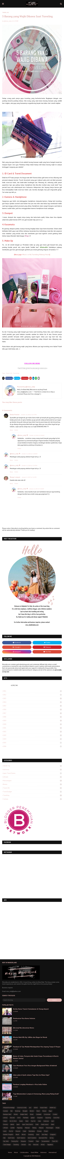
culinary (32, 799)
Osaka (24, 1131)
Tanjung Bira (14, 1141)
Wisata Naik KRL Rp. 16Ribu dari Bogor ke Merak (30, 1037)
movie (4, 1131)
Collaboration (24, 1152)
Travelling (16, 373)
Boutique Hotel (7, 1114)
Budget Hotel (23, 1114)
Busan (31, 1114)
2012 (32, 695)
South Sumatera (32, 1138)
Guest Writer (34, 1152)
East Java (12, 1117)
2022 (32, 732)
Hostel (21, 1121)
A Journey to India (21, 1107)
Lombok (12, 1128)
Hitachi (5, 1121)
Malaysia (41, 1128)
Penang (39, 1131)
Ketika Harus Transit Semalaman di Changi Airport (31, 1009)
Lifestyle (32, 777)
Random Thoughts (8, 1134)
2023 (32, 735)
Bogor (50, 1111)
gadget (33, 1117)
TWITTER (21, 368)
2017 (32, 713)
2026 (32, 746)
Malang (34, 1128)
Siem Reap (44, 1134)
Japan (18, 1124)
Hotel (26, 1121)
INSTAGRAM (32, 368)
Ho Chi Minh (13, 1121)
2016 (32, 709)
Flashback (25, 1117)
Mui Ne (11, 1131)
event (18, 1117)
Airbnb (35, 1107)
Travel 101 (9, 373)
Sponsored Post (43, 1138)
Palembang (32, 1131)
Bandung (17, 1111)
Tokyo (37, 1141)
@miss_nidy (7, 21)
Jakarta (12, 1124)
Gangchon (40, 1117)
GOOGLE (42, 368)
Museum (18, 1131)
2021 (32, 728)
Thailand (30, 1141)
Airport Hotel (43, 1107)
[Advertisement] (32, 920)
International (53, 1152)
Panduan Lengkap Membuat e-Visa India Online (30, 1084)
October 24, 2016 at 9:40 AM (36, 435)
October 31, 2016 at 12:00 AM (29, 454)
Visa (29, 1144)
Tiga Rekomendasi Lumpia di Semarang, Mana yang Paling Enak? (36, 1094)
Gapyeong (48, 1117)
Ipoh (52, 1121)
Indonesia (32, 769)
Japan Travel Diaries (32, 773)
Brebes (16, 1114)
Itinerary (5, 1124)
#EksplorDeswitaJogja (8, 1107)
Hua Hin (33, 1121)
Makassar (27, 1128)
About (16, 1152)
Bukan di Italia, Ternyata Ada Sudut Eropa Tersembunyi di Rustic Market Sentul (36, 1057)
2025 (32, 743)
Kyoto (52, 1124)
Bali (11, 1111)
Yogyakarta (50, 1144)
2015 (32, 706)
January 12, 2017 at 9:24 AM (36, 489)
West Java (35, 1144)
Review (32, 784)
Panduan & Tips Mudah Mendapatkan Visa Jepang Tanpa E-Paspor (36, 1047)
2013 (32, 698)
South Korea (11, 1138)
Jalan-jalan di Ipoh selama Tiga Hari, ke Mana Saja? (31, 1075)
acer (30, 1107)
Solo (4, 1138)
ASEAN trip (32, 766)
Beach (38, 1111)
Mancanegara (32, 781)
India (39, 1121)
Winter (43, 1144)
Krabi (37, 1124)
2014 (32, 702)
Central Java (47, 1114)
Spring (51, 1138)
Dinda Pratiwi (14, 415)
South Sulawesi (21, 1138)
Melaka (57, 1128)
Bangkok (25, 1111)
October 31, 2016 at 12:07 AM (29, 465)
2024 (32, 739)
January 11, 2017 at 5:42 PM (29, 477)
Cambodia (38, 1114)
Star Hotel (6, 1141)
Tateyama (23, 1141)
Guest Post (56, 1117)
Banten (32, 1111)
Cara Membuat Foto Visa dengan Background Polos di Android (35, 1066)
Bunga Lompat (15, 477)
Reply (11, 430)
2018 (32, 717)
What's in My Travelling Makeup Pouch (35, 255)
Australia (5, 1111)
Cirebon (55, 1114)
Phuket (46, 1131)
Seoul (37, 1134)
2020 (32, 724)
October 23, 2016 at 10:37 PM (28, 414)
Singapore (53, 1134)
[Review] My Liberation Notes (23, 1028)
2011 (32, 691)
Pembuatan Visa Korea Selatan (24, 1018)
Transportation (45, 1141)
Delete (16, 430)
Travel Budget (32, 792)
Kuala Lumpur (44, 1124)
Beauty (44, 1111)
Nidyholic (38, 1156)
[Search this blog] (24, 1000)
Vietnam (23, 1144)
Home (10, 1152)
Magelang (19, 1128)
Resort (17, 1134)
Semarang (31, 1134)
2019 (32, 720)
